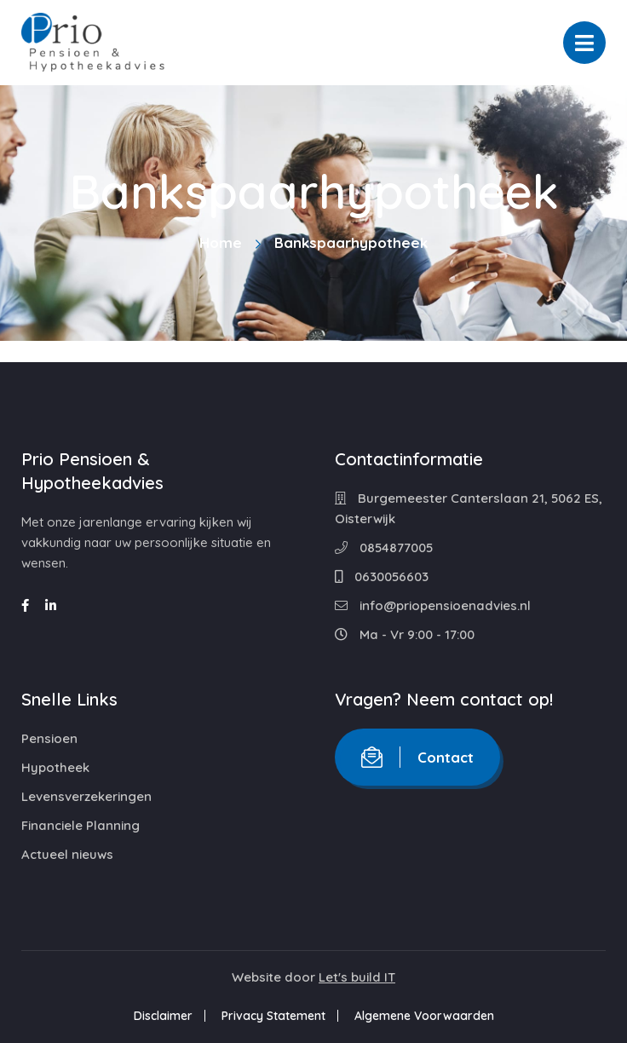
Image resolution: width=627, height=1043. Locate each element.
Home (220, 242)
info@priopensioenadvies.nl (433, 605)
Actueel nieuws (67, 854)
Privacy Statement (273, 1015)
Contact (417, 757)
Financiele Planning (80, 825)
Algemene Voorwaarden (424, 1015)
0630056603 (382, 576)
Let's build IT (357, 977)
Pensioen (49, 738)
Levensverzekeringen (86, 796)
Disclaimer (163, 1015)
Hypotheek (55, 767)
